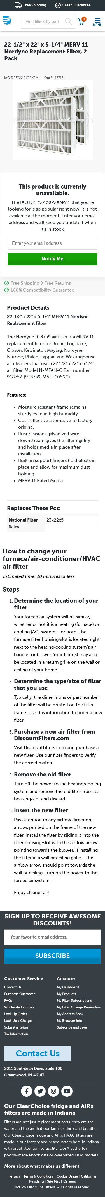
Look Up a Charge (18, 1021)
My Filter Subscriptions (74, 1001)
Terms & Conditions (38, 1176)
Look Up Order (15, 1014)
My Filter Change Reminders (79, 1007)
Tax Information (16, 1034)
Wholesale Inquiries (19, 1007)
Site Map (53, 1181)
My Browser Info (69, 1021)
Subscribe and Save (72, 1027)
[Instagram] (53, 1091)
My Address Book (70, 1014)
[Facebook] (26, 1091)
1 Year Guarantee (76, 5)
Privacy (14, 1176)
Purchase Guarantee (20, 994)
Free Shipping (34, 5)
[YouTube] (67, 1091)
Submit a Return (16, 1027)
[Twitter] (40, 1091)
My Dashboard (68, 987)
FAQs (8, 1001)
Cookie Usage (67, 1176)
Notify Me (52, 259)
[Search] (68, 21)
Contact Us (12, 987)
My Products (66, 994)
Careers (69, 1181)
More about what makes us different (41, 1166)
